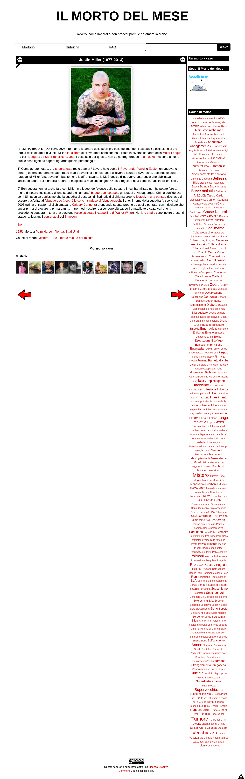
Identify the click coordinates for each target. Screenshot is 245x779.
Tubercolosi (217, 714)
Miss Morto (218, 466)
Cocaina (208, 224)
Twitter (216, 719)
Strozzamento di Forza (204, 669)
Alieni (224, 126)
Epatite (209, 332)
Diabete (212, 304)
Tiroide (214, 706)
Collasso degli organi (202, 240)
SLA (194, 580)
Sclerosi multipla (203, 600)
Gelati (193, 364)
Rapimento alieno (212, 573)
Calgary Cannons (84, 204)
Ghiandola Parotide (217, 364)
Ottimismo (221, 512)
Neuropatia (196, 496)
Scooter (219, 600)
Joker (213, 405)
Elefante (206, 324)
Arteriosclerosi (213, 150)
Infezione (210, 389)
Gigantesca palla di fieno (208, 368)
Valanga (212, 727)
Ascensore (217, 154)
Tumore (199, 719)
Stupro (221, 669)
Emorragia (207, 328)
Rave (225, 573)
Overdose (204, 516)
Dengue (200, 300)
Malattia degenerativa (202, 434)
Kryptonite (195, 409)
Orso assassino (199, 512)
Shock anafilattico (209, 620)
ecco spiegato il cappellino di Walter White (104, 212)
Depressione (198, 304)
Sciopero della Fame (216, 596)
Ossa (211, 511)
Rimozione (204, 577)
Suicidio (197, 673)
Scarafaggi (199, 593)
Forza (222, 356)
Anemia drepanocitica (213, 138)
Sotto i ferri (220, 645)
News (206, 495)
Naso (224, 488)
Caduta (200, 195)
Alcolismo (214, 126)
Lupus (211, 422)
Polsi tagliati (211, 556)
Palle (208, 520)
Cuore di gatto (208, 288)
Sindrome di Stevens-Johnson (208, 632)
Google (216, 372)
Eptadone (201, 336)
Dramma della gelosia (207, 320)
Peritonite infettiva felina (203, 536)
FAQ (112, 47)
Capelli (207, 207)
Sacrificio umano (206, 580)
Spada (197, 649)
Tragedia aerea (200, 710)
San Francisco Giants (59, 156)
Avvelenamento (200, 174)
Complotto (206, 272)
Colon (195, 248)
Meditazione (201, 454)
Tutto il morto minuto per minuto (71, 238)
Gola (208, 372)
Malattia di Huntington (208, 442)
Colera (206, 236)
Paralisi (211, 524)
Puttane (207, 569)
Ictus (202, 381)
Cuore (215, 284)
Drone (223, 320)
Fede (215, 352)
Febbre (208, 352)
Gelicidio (201, 364)
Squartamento (214, 657)
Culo (206, 285)
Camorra (222, 199)
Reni (194, 576)
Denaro (222, 297)
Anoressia (221, 146)
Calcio (211, 195)
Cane (220, 203)
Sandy (193, 585)
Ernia (210, 336)
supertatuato (63, 168)
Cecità (202, 215)
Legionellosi (196, 413)
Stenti (209, 661)
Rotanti (222, 577)
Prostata (209, 564)
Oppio (194, 508)
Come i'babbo (198, 260)
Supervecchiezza (209, 689)
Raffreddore (218, 569)
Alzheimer (216, 130)
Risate (214, 577)
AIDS (221, 118)
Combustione (217, 256)
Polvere (223, 556)
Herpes (213, 376)
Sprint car (200, 657)
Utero (202, 727)
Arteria (201, 150)
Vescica (194, 737)
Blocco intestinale (214, 182)
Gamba (223, 360)
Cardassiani (196, 212)
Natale (198, 492)
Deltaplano (197, 297)
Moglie (197, 480)
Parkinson (196, 532)
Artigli (225, 150)
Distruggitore (200, 312)
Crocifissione (196, 285)
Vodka (216, 737)
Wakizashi (198, 741)
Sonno (197, 645)
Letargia (208, 413)
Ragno (192, 573)
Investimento (218, 397)
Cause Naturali (215, 212)
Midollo (198, 462)
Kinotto (222, 405)
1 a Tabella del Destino (205, 118)
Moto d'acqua (213, 488)
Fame (215, 348)
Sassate (213, 584)
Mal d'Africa (211, 430)
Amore (209, 134)
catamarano (217, 741)
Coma (212, 252)
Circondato (199, 220)
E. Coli (197, 324)
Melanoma (215, 454)
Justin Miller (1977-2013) (101, 60)
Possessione (198, 560)
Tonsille (223, 706)
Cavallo (194, 216)
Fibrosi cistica (206, 356)
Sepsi (207, 612)
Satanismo (196, 588)
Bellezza (220, 178)
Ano (212, 146)
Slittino (196, 640)
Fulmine (202, 360)
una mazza (147, 156)
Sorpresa (208, 645)
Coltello (202, 252)
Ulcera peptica (209, 723)
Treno (224, 709)
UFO (223, 719)
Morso (194, 487)
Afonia (195, 126)
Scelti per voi (215, 592)
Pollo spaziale (219, 552)
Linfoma (194, 418)
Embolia (194, 328)
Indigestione (216, 385)
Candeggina (210, 203)
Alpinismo (201, 130)
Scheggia (195, 596)
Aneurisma (215, 142)
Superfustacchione (208, 681)
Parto (206, 532)
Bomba (204, 186)
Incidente (201, 385)
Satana (223, 584)
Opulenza (203, 508)
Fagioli (208, 348)
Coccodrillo (199, 228)
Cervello (212, 216)
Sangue (202, 584)
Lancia (215, 409)
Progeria (221, 560)
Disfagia (222, 305)
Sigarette (202, 624)
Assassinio (217, 158)
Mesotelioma (219, 458)
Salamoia (221, 580)
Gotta (224, 372)
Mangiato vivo (202, 450)
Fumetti (213, 360)
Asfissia (197, 158)
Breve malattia (203, 191)
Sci (202, 596)
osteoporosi (214, 745)
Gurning (203, 376)
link (20, 224)
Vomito (224, 737)
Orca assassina (217, 508)
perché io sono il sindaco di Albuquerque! (92, 200)
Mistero (43, 238)
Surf (192, 698)
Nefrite (205, 492)
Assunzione (203, 162)
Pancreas (218, 520)
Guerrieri (194, 376)
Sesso (207, 616)
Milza (206, 462)
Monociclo (218, 480)
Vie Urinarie (206, 737)
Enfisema (198, 332)
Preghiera (211, 560)
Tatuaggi (212, 698)
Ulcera (197, 723)
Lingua (204, 418)
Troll (196, 714)
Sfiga (194, 620)
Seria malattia (218, 612)
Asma (205, 158)
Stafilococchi (199, 661)
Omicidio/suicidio (201, 504)
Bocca (195, 186)
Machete (196, 426)
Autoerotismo (200, 166)
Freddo (193, 360)
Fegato (223, 352)
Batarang (207, 178)
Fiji (216, 356)
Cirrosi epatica (215, 219)
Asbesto (206, 154)
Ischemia (204, 405)
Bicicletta (198, 182)
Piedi (197, 548)
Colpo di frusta (208, 248)
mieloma (202, 745)
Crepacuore (214, 280)
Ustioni (194, 727)
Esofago (217, 340)
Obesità (209, 500)
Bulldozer (221, 191)
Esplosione (202, 344)
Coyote (207, 276)
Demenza (210, 296)
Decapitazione (213, 292)
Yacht (208, 741)
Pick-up (222, 544)
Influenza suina (218, 393)
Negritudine (216, 492)
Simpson (71, 216)
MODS (220, 422)
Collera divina (216, 244)
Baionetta (196, 178)
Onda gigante (218, 504)
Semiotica (204, 608)
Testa (207, 705)
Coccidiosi (219, 224)
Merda (206, 458)
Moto (201, 488)
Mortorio (28, 47)
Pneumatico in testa (200, 552)
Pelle (213, 532)
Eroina (217, 336)
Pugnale (221, 564)
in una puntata (156, 196)
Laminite (206, 409)
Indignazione (196, 389)
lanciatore (73, 153)
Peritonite (222, 531)
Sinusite (223, 636)
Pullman (197, 568)
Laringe (223, 409)
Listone (213, 418)
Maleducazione (197, 446)
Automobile (217, 166)
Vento (222, 733)
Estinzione (215, 344)
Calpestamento (198, 199)
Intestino (204, 397)
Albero (203, 126)
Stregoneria (219, 665)
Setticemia (218, 616)
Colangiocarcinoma (205, 232)
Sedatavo (205, 604)
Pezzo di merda (207, 543)
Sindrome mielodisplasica (204, 636)
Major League (172, 153)
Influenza (222, 389)
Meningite (196, 458)
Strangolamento (201, 665)
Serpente (198, 616)
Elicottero (218, 324)
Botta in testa (217, 186)
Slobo (204, 640)
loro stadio (148, 212)
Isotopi (140, 196)
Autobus (215, 162)
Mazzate (216, 450)
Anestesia (201, 142)
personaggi (51, 216)
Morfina (223, 484)
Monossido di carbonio (204, 484)
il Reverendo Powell (131, 168)
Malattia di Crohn (216, 438)
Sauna (207, 588)
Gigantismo (197, 372)
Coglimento (215, 228)
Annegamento (199, 146)
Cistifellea (198, 224)
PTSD (215, 516)
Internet (194, 397)
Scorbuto (195, 604)
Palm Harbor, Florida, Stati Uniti (57, 231)
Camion (211, 199)
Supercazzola (212, 677)
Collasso (223, 236)
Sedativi (216, 604)
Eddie (153, 168)
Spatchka (207, 649)
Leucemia (220, 413)
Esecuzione (203, 340)
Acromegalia (218, 122)
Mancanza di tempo (217, 446)
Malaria (223, 430)
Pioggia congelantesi (211, 548)
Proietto (196, 564)
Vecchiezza (204, 732)
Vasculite (222, 728)
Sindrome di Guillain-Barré (212, 628)
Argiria (192, 150)
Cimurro (223, 216)
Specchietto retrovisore (214, 653)
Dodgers (34, 156)
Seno (214, 608)
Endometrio (221, 328)
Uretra (221, 723)
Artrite (197, 154)
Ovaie (193, 515)
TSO (197, 698)
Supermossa (209, 685)
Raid (199, 573)
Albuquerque (53, 200)
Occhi (217, 500)
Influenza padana (199, 393)
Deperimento (213, 300)
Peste (194, 544)
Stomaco (219, 661)
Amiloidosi (198, 134)
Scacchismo (219, 588)
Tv (210, 719)
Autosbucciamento (209, 170)
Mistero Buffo (217, 476)
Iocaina (195, 401)
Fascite (223, 348)
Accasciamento (201, 122)
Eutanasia (197, 348)
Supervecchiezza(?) (202, 693)
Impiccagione (216, 381)
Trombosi (204, 713)
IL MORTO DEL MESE (122, 16)
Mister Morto (213, 470)
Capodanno (218, 207)
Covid (199, 276)
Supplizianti (221, 694)
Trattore (215, 710)
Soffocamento (216, 640)
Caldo (219, 195)
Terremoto (210, 701)
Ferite (195, 356)
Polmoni (197, 556)
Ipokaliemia (206, 401)
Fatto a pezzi (196, 352)
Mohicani (207, 480)
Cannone (198, 207)
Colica (214, 236)
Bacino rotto (218, 174)
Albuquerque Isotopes (103, 192)
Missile (201, 470)
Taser (204, 698)
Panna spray (200, 524)
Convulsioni (221, 272)
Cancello (198, 203)
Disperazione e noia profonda (209, 308)
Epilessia (220, 332)
